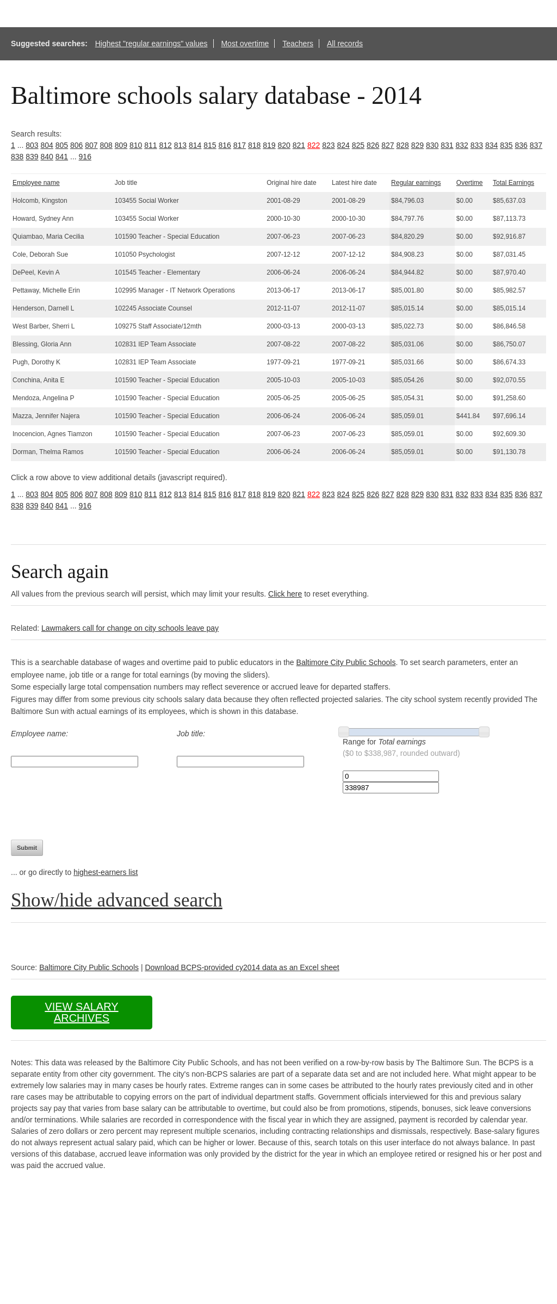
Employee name (36, 183)
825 (358, 145)
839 (32, 156)
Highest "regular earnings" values (151, 43)
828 (403, 145)
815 (209, 145)
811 (150, 145)
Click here (285, 593)
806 (76, 145)
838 (17, 156)
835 (506, 145)
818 (254, 145)
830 (432, 145)
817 (239, 145)
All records (345, 43)
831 (447, 145)
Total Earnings (513, 183)
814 (195, 145)
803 (32, 145)
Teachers (297, 43)
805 (61, 145)
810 (135, 145)
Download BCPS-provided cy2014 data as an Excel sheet (242, 967)
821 (299, 145)
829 (417, 145)
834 (491, 145)
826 (373, 145)
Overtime (469, 183)
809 (121, 145)
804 (47, 145)
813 (180, 145)
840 (47, 156)
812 (165, 145)
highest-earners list (105, 872)
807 (91, 145)
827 (387, 145)
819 (269, 145)
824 (343, 145)
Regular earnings (416, 183)
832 (462, 145)
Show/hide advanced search (116, 900)
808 (106, 145)
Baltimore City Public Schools (346, 662)
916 (85, 156)
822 (313, 145)
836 (521, 145)
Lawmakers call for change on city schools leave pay (130, 628)
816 (225, 145)
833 (477, 145)
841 (61, 156)
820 (284, 145)
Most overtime (245, 43)
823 (328, 145)
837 (536, 145)
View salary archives (81, 1012)
